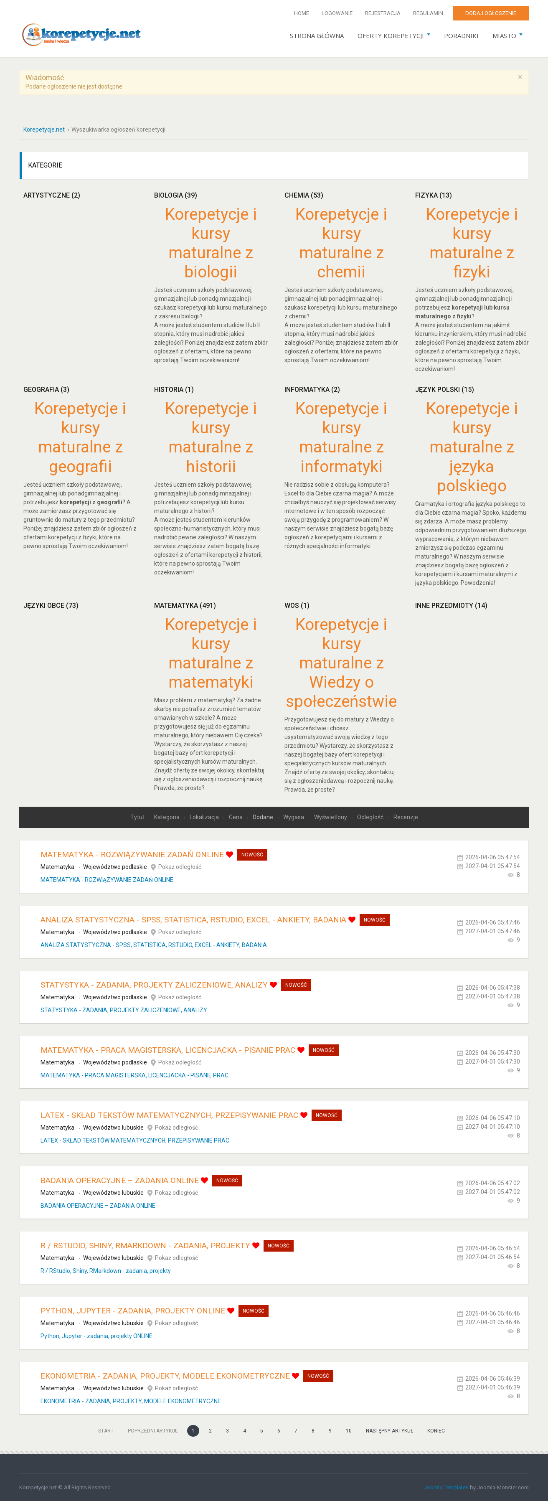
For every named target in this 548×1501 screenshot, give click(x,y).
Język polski (444, 389)
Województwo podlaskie (115, 866)
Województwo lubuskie (113, 1127)
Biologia (175, 195)
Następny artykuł (389, 1430)
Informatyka (312, 389)
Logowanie (337, 13)
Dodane (263, 816)
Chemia (303, 195)
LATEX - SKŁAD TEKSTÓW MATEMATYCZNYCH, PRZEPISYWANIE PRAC (169, 1115)
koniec (436, 1430)
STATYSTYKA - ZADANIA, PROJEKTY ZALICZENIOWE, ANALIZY (154, 984)
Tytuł (137, 816)
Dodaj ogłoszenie (490, 13)
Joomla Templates (446, 1487)
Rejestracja (383, 13)
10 (349, 1430)
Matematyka (185, 605)
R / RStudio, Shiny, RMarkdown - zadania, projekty (145, 1245)
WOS (297, 605)
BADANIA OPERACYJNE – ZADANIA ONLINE (120, 1180)
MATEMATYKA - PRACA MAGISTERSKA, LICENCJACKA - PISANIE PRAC (168, 1049)
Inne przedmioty (451, 605)
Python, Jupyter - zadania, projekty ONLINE (133, 1310)
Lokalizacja (205, 816)
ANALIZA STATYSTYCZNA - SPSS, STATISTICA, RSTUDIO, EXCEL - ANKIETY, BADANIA (193, 919)
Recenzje (405, 816)
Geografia (46, 389)
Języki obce (51, 605)
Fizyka (433, 195)
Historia (174, 389)
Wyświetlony (331, 816)
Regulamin (428, 13)
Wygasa (294, 816)
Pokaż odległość (179, 866)
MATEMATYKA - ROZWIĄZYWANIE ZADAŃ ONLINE (132, 854)
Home (301, 13)
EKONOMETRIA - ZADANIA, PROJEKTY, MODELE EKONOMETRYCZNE (165, 1375)
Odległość (371, 816)
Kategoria (167, 816)
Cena (236, 816)
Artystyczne (51, 195)
